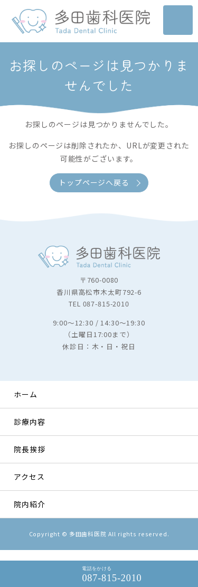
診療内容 (29, 421)
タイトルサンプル (81, 21)
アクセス (29, 476)
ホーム (25, 394)
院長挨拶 (29, 449)
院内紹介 (29, 504)
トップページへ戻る (94, 182)
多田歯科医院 (88, 534)
